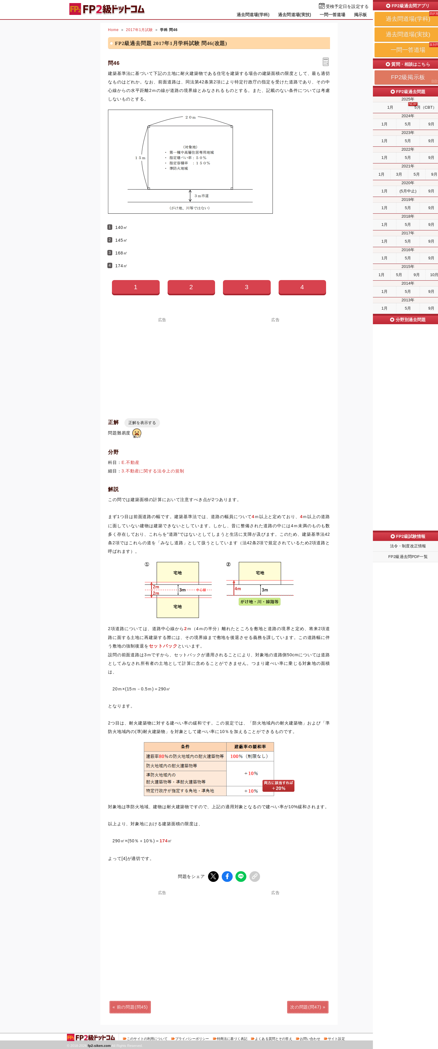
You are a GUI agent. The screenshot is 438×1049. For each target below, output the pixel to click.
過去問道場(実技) (294, 14)
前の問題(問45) (132, 1006)
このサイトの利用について (147, 1038)
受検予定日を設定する (347, 6)
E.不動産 (131, 462)
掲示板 (360, 14)
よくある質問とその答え (273, 1038)
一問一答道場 (333, 14)
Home (113, 30)
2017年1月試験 (139, 30)
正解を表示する (142, 422)
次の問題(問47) (305, 1006)
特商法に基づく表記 (232, 1038)
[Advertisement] (162, 364)
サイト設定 (336, 1038)
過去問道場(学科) (253, 14)
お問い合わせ (310, 1038)
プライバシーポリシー (192, 1038)
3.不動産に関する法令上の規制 (153, 470)
